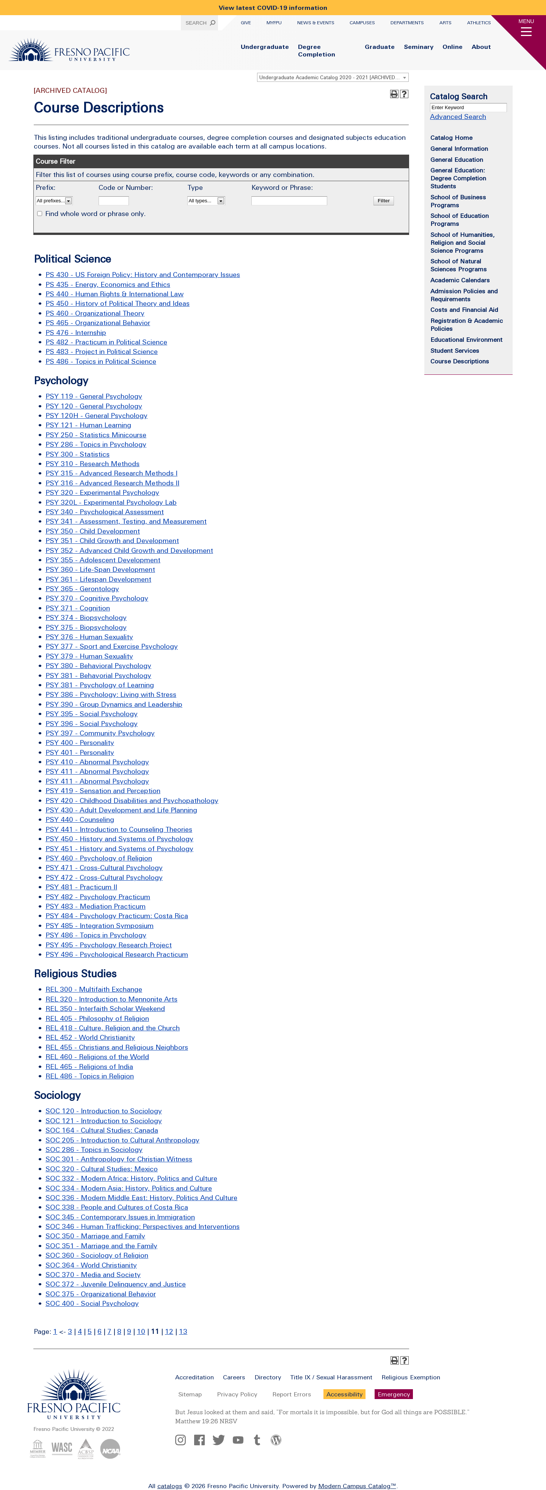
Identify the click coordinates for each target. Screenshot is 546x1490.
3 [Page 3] (70, 1331)
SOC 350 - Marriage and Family (95, 1236)
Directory (267, 1377)
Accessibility (344, 1394)
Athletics (479, 22)
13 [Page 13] (183, 1331)
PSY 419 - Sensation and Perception (103, 791)
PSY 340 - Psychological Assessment (105, 512)
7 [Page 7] (109, 1331)
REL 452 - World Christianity (90, 1037)
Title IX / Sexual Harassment (331, 1377)
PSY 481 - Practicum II (81, 887)
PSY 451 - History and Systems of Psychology (119, 849)
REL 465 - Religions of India (89, 1067)
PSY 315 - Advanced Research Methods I (111, 473)
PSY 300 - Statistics (78, 454)
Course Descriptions (459, 361)
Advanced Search (458, 117)
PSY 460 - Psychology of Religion (99, 858)
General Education (456, 159)
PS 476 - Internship (76, 333)
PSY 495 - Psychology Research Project (109, 945)
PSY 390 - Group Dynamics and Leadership (114, 704)
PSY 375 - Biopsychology (86, 627)
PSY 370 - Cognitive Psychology (97, 598)
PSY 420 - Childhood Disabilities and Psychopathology (132, 800)
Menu (526, 21)
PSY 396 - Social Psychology (92, 724)
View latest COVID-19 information (273, 7)
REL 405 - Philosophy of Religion (97, 1018)
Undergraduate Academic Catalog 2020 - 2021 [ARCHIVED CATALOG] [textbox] (333, 77)
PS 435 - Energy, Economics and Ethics (108, 284)
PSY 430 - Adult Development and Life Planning (121, 810)
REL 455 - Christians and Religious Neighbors (117, 1047)
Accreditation (194, 1377)
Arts (445, 22)
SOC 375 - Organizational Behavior (101, 1294)
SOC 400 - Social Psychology (92, 1303)
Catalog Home (451, 137)
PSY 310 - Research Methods (93, 464)
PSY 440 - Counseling (80, 819)
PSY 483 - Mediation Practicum (96, 906)
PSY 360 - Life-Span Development (100, 569)
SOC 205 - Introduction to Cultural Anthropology (122, 1140)
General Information (459, 148)
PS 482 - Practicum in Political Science (106, 342)
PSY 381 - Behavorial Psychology (98, 675)
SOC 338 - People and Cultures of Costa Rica (117, 1207)
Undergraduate (265, 46)
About (481, 46)
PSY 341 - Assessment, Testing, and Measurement (126, 521)
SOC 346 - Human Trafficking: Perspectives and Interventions (143, 1226)
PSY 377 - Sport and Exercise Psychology (112, 646)
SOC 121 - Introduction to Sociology (104, 1121)
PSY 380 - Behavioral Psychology (98, 666)
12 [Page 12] (169, 1331)
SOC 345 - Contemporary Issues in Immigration (120, 1217)
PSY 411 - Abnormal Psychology (97, 771)
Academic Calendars (460, 280)
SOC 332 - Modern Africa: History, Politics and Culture (131, 1178)
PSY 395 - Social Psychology (92, 714)
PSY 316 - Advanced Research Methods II (112, 483)
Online (452, 46)
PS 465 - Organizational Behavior (98, 323)
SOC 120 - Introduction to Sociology (104, 1111)
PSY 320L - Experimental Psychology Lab (111, 502)
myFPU (274, 22)
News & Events (315, 22)
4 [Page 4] (80, 1331)
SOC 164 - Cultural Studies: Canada (102, 1130)
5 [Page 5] (90, 1331)
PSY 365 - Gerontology (82, 589)
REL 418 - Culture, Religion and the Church (113, 1028)
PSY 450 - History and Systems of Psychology (119, 839)
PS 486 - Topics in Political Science (101, 361)
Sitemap (190, 1394)
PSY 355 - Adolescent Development (103, 560)
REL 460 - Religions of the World (97, 1057)
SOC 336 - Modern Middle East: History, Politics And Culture (141, 1198)
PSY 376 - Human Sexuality (89, 637)
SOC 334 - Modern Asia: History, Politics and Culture (129, 1188)
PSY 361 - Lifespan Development (98, 579)
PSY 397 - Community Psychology (100, 733)
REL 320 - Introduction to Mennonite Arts (111, 999)
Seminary (418, 46)
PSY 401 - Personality (80, 752)
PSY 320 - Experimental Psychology (102, 492)
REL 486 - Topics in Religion (90, 1076)
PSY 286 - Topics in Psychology (96, 444)
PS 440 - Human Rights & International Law (115, 294)
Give (246, 22)
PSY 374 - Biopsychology (86, 617)
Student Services (454, 350)
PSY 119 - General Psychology (94, 396)
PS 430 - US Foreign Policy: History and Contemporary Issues (143, 275)
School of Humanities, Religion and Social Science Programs (462, 242)
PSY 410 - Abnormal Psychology (97, 762)
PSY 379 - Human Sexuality (89, 656)
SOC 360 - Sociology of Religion (97, 1255)
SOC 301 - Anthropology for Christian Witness (119, 1159)
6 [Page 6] (99, 1331)
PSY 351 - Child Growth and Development (112, 541)
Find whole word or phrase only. (95, 214)
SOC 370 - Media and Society (93, 1275)
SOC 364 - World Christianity (91, 1265)
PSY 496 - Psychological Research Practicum (117, 954)
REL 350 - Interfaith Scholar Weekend (105, 1009)
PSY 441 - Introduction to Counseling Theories (119, 829)
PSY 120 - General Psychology (94, 406)
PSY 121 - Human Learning (88, 425)
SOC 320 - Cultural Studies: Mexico (102, 1169)
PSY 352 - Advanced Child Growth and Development (129, 550)
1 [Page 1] (55, 1331)
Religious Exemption (410, 1377)
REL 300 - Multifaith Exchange (94, 989)
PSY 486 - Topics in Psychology (96, 935)
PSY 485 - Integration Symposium (100, 926)
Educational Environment (466, 339)
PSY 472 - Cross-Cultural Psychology (104, 877)
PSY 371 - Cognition (78, 608)
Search (196, 23)
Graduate (380, 46)
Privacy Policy (237, 1394)
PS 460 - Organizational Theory (95, 313)
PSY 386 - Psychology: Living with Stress (111, 694)
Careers (234, 1377)
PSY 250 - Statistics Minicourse (96, 435)
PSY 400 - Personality (80, 743)
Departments (407, 22)
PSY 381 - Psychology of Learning (100, 685)
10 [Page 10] (141, 1331)
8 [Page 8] (119, 1331)
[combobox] (333, 77)
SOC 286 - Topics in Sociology (94, 1149)
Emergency (394, 1394)
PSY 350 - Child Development (93, 531)
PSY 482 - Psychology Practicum (98, 897)
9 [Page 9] (129, 1331)
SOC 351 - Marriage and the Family (101, 1246)
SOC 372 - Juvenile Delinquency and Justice (116, 1284)
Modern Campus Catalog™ (357, 1485)
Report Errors (291, 1394)
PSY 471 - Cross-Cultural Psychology (104, 868)
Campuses (362, 22)
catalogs (169, 1485)
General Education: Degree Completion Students (458, 178)
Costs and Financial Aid (464, 309)
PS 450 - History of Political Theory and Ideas (118, 303)
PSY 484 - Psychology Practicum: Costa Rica (117, 916)
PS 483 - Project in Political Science (102, 351)
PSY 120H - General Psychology (96, 415)
